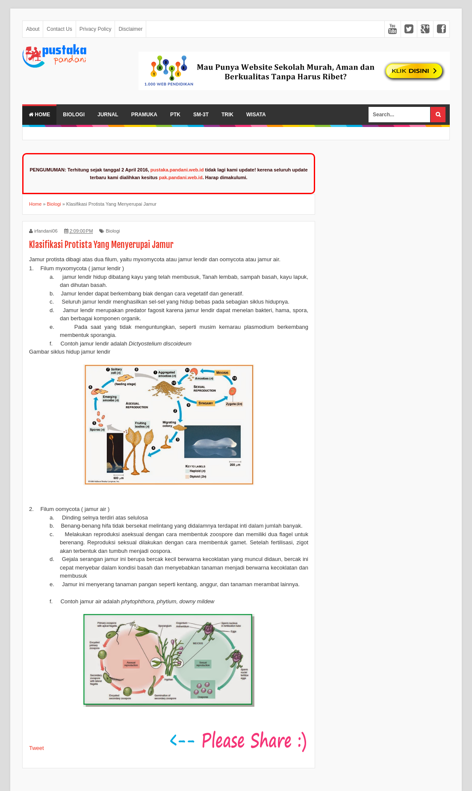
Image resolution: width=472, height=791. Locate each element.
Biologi (74, 115)
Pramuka (144, 115)
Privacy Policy (96, 29)
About (32, 29)
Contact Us (59, 29)
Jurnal (107, 115)
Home (39, 115)
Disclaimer (130, 29)
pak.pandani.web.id (181, 177)
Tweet (36, 748)
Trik (227, 115)
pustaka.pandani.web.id (177, 169)
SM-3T (201, 115)
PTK (175, 115)
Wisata (256, 115)
